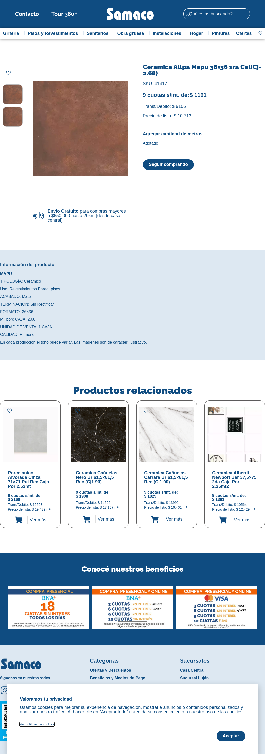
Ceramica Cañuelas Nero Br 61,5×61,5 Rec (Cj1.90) (96, 477)
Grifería (12, 33)
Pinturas (221, 33)
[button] (3, 604)
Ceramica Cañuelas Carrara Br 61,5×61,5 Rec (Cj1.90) (166, 477)
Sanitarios (99, 33)
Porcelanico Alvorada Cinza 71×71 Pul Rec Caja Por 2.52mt (28, 479)
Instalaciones (168, 33)
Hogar (198, 33)
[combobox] (216, 14)
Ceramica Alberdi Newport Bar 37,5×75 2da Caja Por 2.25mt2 (234, 479)
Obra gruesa (132, 33)
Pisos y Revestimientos (54, 33)
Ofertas (244, 33)
